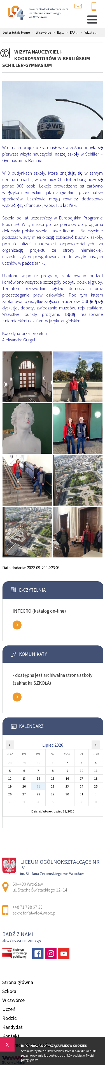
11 (95, 770)
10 (81, 770)
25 (95, 786)
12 (9, 778)
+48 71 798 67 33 (94, 7)
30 (67, 794)
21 (38, 786)
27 (24, 794)
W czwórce (40, 32)
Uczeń (8, 1009)
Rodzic (9, 1018)
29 (52, 794)
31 (81, 794)
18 (95, 778)
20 (24, 786)
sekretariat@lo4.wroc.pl (78, 6)
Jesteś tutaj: (12, 32)
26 (9, 794)
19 (9, 786)
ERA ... (71, 32)
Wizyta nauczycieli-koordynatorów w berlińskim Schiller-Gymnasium (46, 58)
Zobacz (17, 625)
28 (38, 794)
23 (67, 786)
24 (81, 786)
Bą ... (57, 32)
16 (67, 778)
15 (52, 778)
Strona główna (17, 982)
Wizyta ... (87, 32)
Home (25, 32)
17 (81, 778)
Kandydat (12, 1027)
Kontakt (11, 1036)
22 (52, 786)
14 (38, 778)
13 (24, 778)
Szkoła (9, 991)
